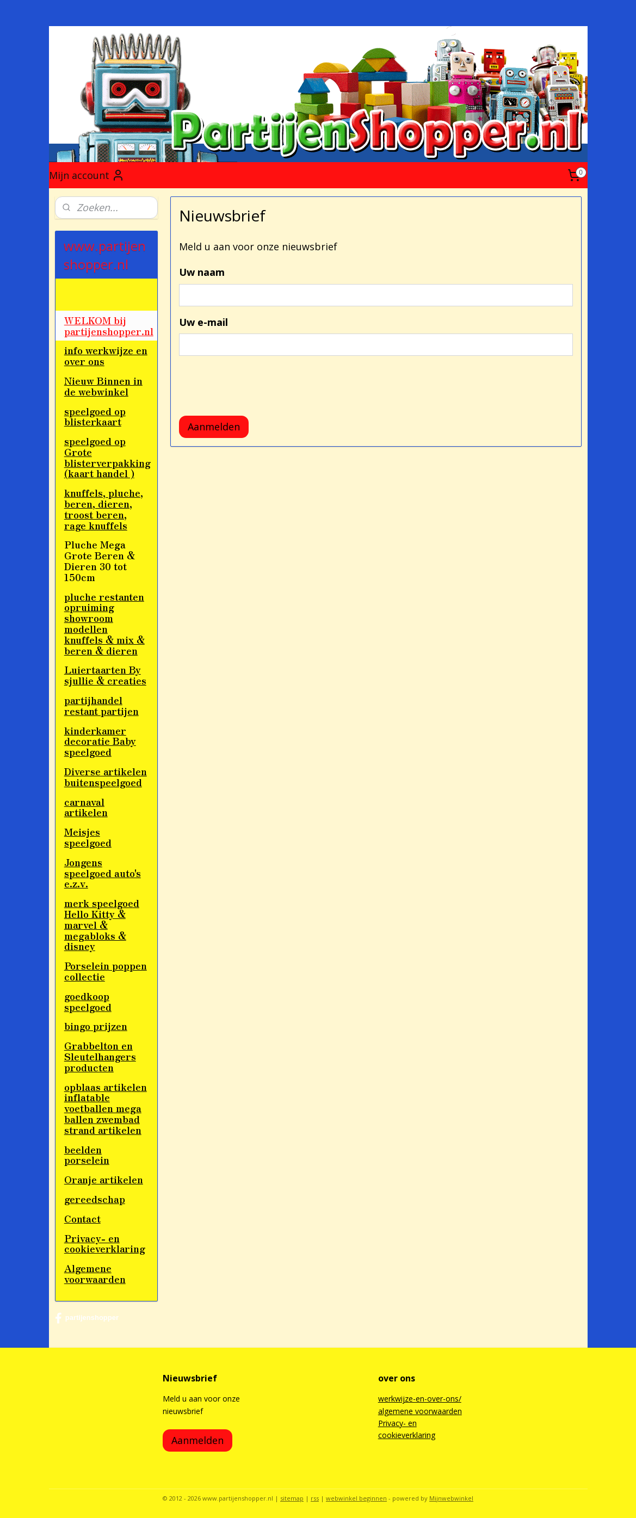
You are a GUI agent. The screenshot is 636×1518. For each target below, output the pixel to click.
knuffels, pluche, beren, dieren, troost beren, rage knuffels (103, 508)
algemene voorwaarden (420, 1411)
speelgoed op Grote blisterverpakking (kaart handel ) (107, 457)
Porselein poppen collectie (105, 970)
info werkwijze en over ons (105, 355)
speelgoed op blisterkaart (95, 416)
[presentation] (261, 386)
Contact (82, 1218)
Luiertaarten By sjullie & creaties (105, 674)
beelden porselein (86, 1154)
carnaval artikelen (86, 806)
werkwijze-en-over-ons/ (419, 1398)
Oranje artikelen (103, 1179)
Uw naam (202, 272)
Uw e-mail (203, 322)
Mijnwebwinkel (451, 1498)
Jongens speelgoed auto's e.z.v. (102, 873)
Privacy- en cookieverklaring (104, 1243)
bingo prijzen (95, 1026)
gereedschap (94, 1199)
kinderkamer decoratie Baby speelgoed (100, 741)
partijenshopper (87, 1318)
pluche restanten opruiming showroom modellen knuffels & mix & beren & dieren (104, 623)
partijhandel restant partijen (101, 705)
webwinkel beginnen (356, 1498)
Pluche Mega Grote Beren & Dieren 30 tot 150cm (99, 560)
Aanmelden (214, 426)
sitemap (292, 1498)
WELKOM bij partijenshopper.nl (108, 325)
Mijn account (87, 175)
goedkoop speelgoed (88, 1001)
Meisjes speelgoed (88, 836)
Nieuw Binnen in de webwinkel (103, 385)
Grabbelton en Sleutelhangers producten (100, 1056)
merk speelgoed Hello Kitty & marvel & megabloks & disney (101, 924)
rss (315, 1498)
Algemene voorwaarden (95, 1273)
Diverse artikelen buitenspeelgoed (105, 776)
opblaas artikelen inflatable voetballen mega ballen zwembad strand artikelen (105, 1108)
